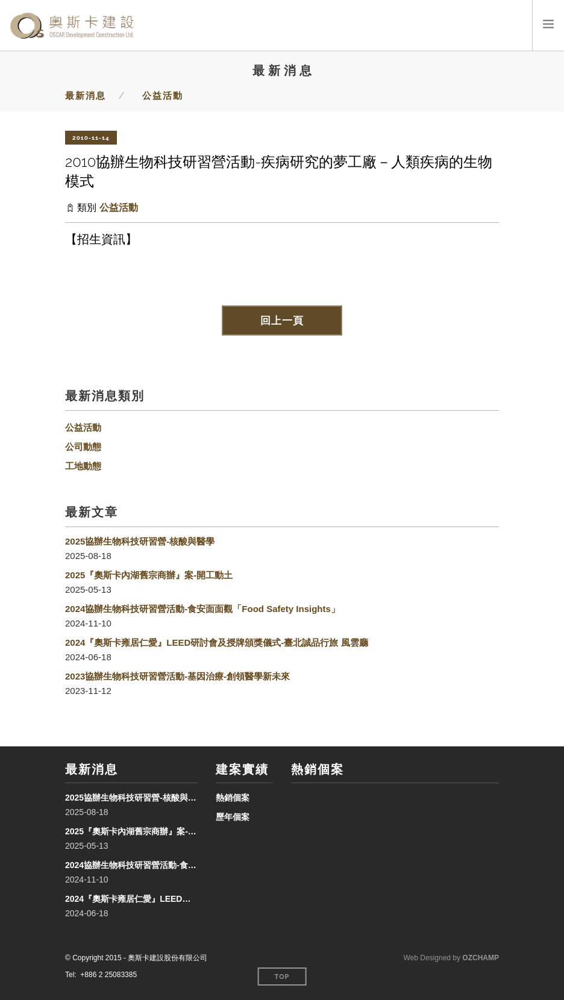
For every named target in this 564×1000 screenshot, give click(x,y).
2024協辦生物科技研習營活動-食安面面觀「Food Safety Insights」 (202, 609)
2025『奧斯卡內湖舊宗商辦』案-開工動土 (149, 575)
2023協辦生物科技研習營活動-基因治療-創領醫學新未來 (177, 676)
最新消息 (85, 95)
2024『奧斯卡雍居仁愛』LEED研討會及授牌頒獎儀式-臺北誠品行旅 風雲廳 (216, 642)
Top (282, 977)
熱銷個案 (232, 797)
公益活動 (162, 95)
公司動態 (83, 447)
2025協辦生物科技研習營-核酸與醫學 (140, 541)
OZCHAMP (480, 958)
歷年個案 (232, 817)
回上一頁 (282, 320)
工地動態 (83, 466)
